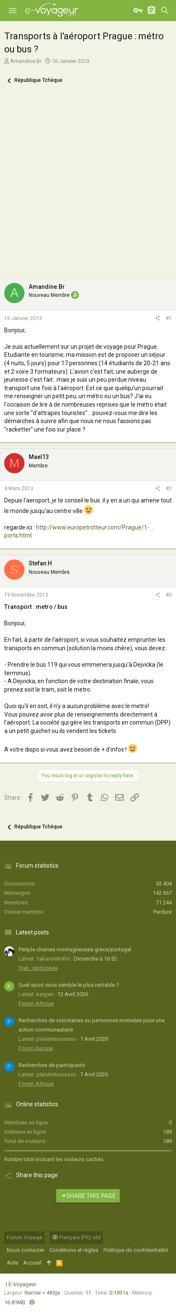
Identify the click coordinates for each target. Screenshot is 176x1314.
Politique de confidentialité (135, 1250)
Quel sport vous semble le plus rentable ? (69, 985)
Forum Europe (36, 1048)
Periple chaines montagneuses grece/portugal (75, 949)
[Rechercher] (165, 10)
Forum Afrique (36, 1003)
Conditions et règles (73, 1250)
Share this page (88, 1195)
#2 (169, 488)
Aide (12, 1263)
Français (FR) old (76, 1237)
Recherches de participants (52, 1065)
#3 (169, 595)
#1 (169, 318)
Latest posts (32, 932)
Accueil (32, 1263)
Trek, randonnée (38, 968)
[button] (12, 10)
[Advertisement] (88, 186)
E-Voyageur (22, 1284)
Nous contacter (25, 1250)
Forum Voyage (24, 1237)
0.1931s (118, 1293)
